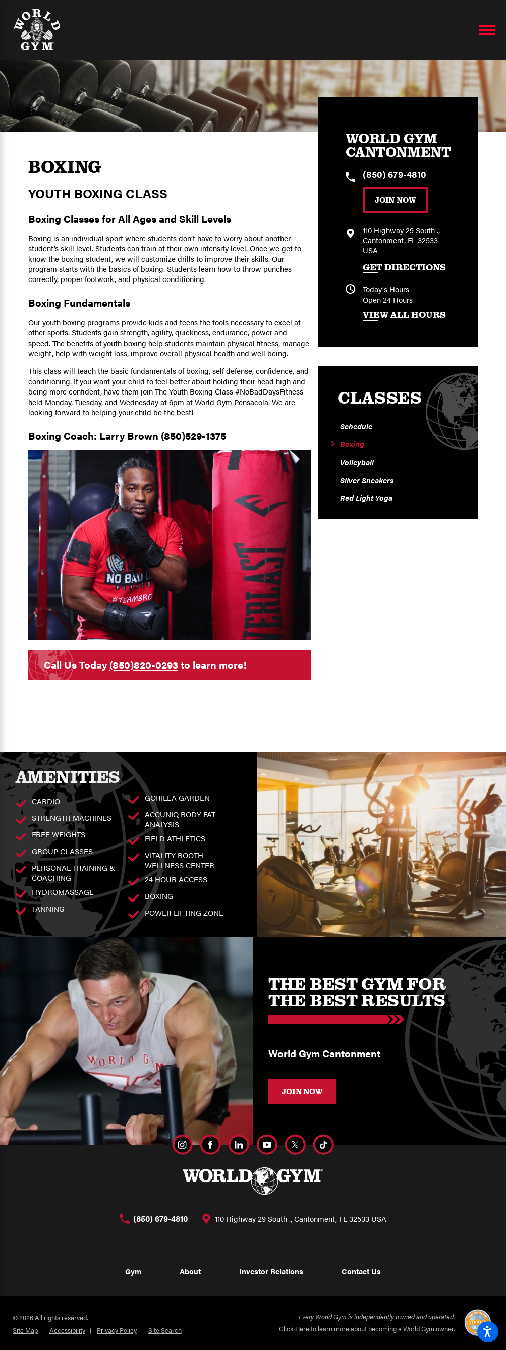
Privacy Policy (117, 1330)
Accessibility (67, 1330)
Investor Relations (271, 1271)
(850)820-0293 (143, 664)
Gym (133, 1271)
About (190, 1271)
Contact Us (361, 1271)
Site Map (25, 1330)
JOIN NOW (302, 1091)
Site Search (165, 1330)
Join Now (395, 200)
